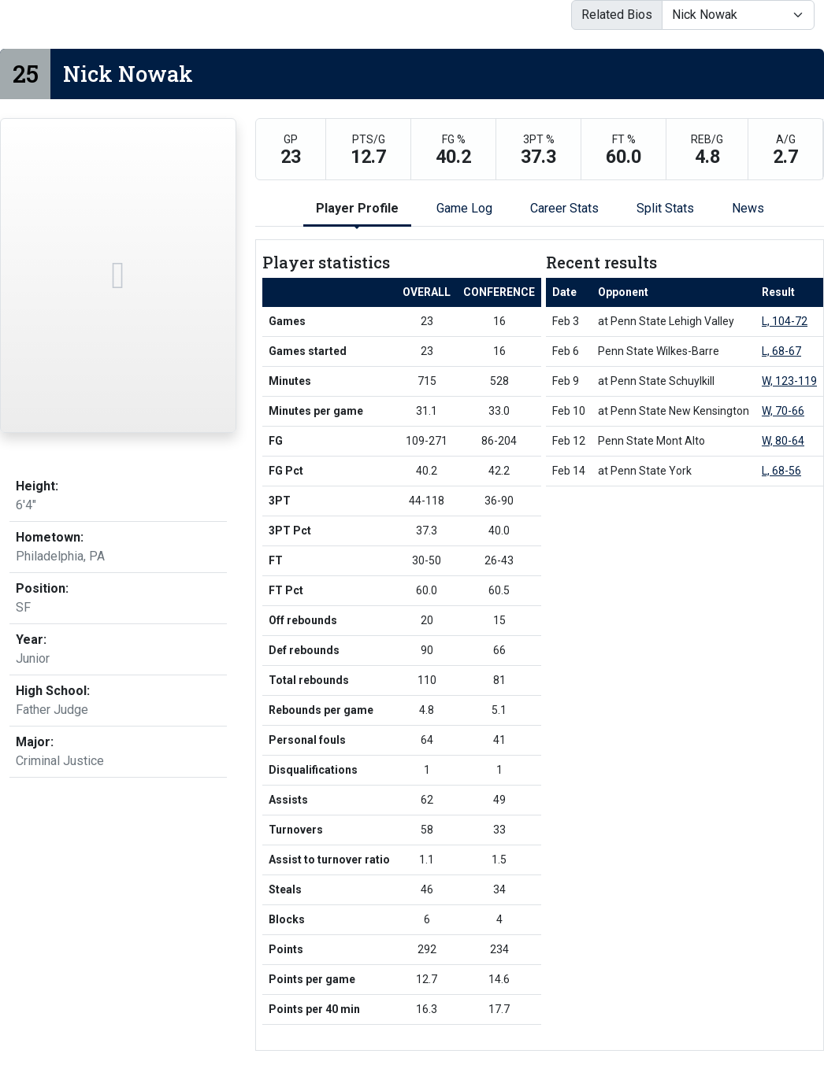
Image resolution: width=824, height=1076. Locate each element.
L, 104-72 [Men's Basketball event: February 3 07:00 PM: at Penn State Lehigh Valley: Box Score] (784, 321)
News (748, 208)
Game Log (464, 208)
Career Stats (564, 208)
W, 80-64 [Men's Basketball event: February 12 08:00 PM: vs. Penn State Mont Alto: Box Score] (783, 440)
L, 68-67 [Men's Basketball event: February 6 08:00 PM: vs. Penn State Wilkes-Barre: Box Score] (781, 351)
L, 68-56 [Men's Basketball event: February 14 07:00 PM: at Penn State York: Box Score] (781, 470)
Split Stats (665, 208)
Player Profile (357, 208)
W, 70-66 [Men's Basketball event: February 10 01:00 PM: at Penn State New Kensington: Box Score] (783, 411)
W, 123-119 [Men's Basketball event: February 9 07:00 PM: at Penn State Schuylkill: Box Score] (789, 381)
